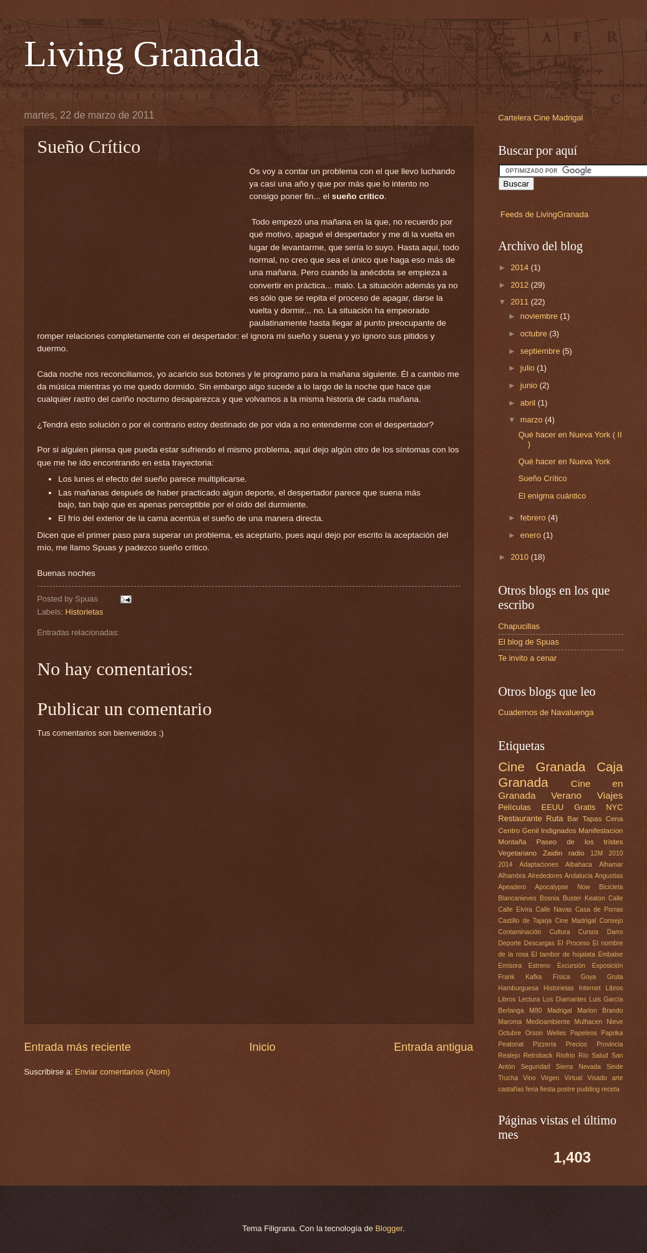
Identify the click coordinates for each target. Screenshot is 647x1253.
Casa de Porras (599, 909)
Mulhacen (589, 1021)
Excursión (571, 965)
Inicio (262, 1047)
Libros (614, 988)
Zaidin (553, 853)
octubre (535, 333)
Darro (615, 932)
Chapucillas (519, 626)
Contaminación (520, 932)
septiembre (541, 351)
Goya (588, 976)
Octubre (510, 1033)
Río (583, 1055)
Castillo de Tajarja (525, 920)
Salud (599, 1055)
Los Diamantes (564, 999)
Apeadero (513, 887)
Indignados (558, 830)
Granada (560, 766)
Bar (572, 818)
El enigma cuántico (552, 495)
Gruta (615, 976)
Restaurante (520, 818)
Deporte (510, 943)
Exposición (607, 965)
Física (561, 976)
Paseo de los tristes (579, 842)
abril (529, 402)
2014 (520, 267)
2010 (520, 557)
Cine (512, 766)
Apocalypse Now (562, 887)
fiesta (548, 1089)
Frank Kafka (520, 976)
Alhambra (512, 875)
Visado (596, 1078)
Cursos (588, 932)
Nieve (614, 1021)
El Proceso (574, 943)
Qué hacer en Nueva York (564, 461)
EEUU (553, 807)
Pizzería (544, 1044)
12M (596, 853)
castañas (511, 1089)
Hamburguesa (519, 988)
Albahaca (578, 864)
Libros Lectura (519, 999)
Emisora (510, 965)
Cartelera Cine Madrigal (541, 117)
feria (532, 1089)
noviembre (540, 316)
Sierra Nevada (578, 1066)
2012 (520, 285)
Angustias (609, 875)
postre (566, 1089)
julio (528, 368)
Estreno (539, 965)
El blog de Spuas (529, 641)
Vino (529, 1078)
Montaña (513, 842)
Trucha (508, 1078)
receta (610, 1089)
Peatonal (511, 1044)
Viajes (610, 795)
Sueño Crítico (542, 478)
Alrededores (545, 875)
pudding (588, 1089)
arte (617, 1078)
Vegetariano (518, 853)
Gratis (584, 807)
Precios (576, 1044)
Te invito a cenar (528, 658)
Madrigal (559, 1010)
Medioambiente (548, 1021)
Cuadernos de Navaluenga (546, 712)
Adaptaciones (539, 864)
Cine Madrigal (575, 920)
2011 (520, 301)
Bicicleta (611, 887)
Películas (515, 807)
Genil (530, 830)
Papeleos (583, 1033)
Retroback (538, 1055)
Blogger (389, 1228)
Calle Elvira (516, 909)
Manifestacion (600, 830)
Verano (566, 795)
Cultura (559, 932)
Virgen (550, 1078)
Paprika (612, 1033)
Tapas (592, 818)
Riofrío (565, 1055)
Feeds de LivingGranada (544, 214)
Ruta (554, 818)
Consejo (611, 920)
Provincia (609, 1044)
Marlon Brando (600, 1010)
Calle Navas (553, 909)
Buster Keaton (584, 898)
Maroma (510, 1021)
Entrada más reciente (77, 1047)
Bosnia (549, 898)
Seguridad (535, 1066)
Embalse (610, 954)
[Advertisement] (143, 243)
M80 (535, 1010)
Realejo (509, 1055)
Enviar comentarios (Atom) (122, 1071)
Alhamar (611, 864)
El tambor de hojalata (563, 954)
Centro (509, 830)
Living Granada (142, 53)
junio (530, 385)
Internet (590, 988)
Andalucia (579, 875)
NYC (614, 807)
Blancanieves (518, 898)
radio (576, 853)
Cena (614, 818)
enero (531, 535)
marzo (532, 419)
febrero (534, 517)
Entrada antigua (433, 1047)
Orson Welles (545, 1033)
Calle (615, 898)
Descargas (539, 943)
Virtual (573, 1078)
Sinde (614, 1066)
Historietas (85, 612)
